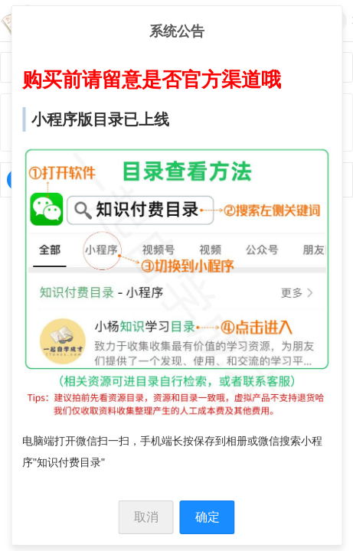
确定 (207, 516)
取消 (146, 516)
